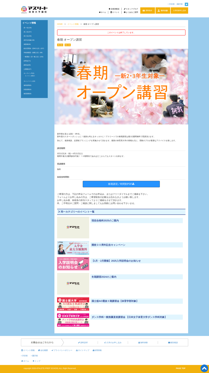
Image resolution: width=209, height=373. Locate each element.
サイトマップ (82, 350)
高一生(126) (28, 27)
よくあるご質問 (131, 12)
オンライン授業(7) (30, 75)
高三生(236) (28, 36)
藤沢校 (179, 4)
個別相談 (173, 342)
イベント (114, 12)
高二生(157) (28, 32)
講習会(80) (27, 65)
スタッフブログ (131, 9)
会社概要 (43, 350)
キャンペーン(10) (29, 81)
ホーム (102, 12)
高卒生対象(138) (29, 40)
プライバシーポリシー (61, 350)
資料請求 (83, 342)
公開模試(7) (27, 69)
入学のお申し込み (113, 342)
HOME (60, 24)
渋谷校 (171, 4)
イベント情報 (73, 24)
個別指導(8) (27, 85)
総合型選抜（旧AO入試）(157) (34, 48)
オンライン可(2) (29, 73)
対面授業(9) (27, 89)
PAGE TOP (180, 368)
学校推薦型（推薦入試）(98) (33, 52)
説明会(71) (27, 61)
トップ (36, 361)
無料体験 (143, 342)
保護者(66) (27, 44)
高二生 (67, 45)
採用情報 (97, 350)
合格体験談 (113, 9)
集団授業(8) (27, 93)
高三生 (60, 45)
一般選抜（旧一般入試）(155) (33, 56)
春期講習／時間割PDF (121, 184)
